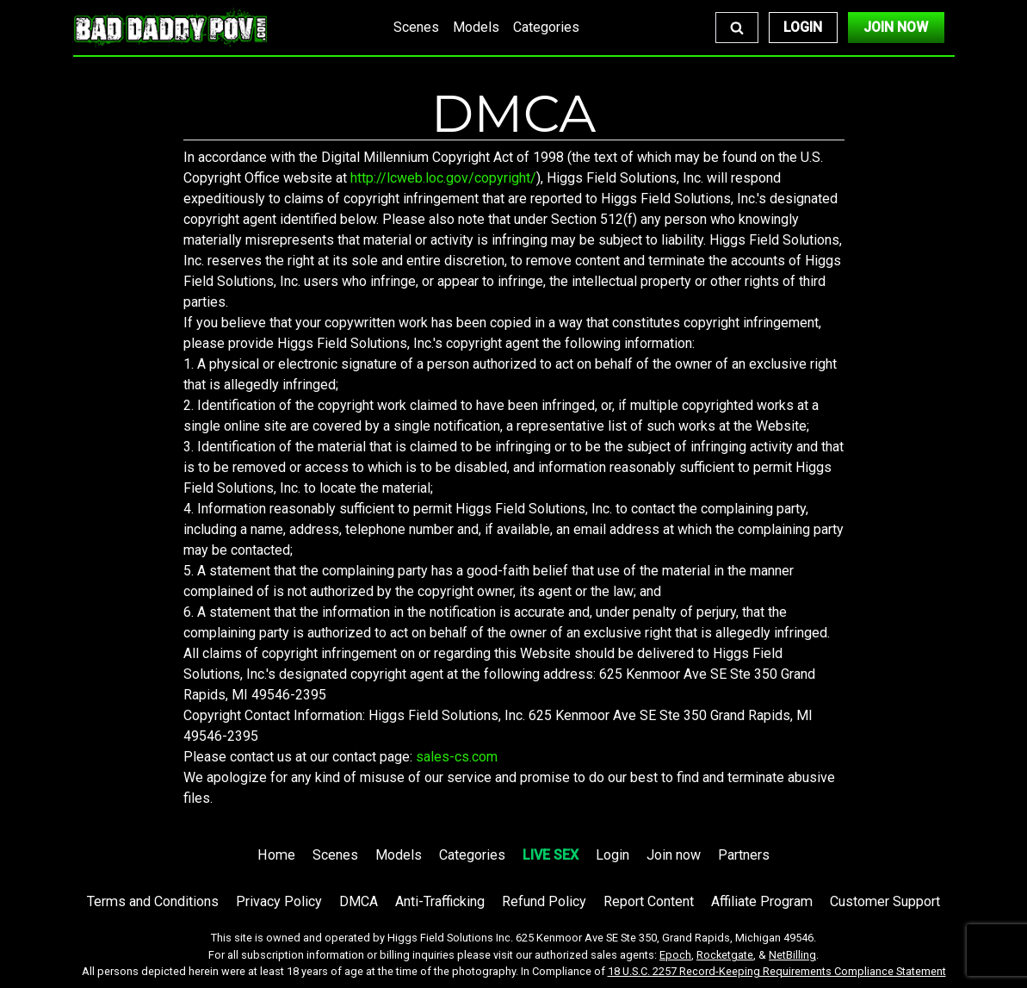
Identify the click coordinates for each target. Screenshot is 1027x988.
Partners (744, 855)
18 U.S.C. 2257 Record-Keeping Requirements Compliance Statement (777, 971)
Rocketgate (724, 954)
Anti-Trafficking (440, 901)
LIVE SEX (550, 855)
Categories (546, 27)
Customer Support (885, 901)
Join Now (895, 27)
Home (276, 855)
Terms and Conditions (153, 901)
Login (802, 27)
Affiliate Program (762, 901)
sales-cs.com (457, 757)
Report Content (648, 901)
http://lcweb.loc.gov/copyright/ (443, 178)
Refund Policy (544, 901)
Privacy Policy (279, 901)
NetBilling (792, 954)
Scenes (416, 27)
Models (476, 27)
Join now (674, 855)
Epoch (675, 954)
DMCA (358, 901)
